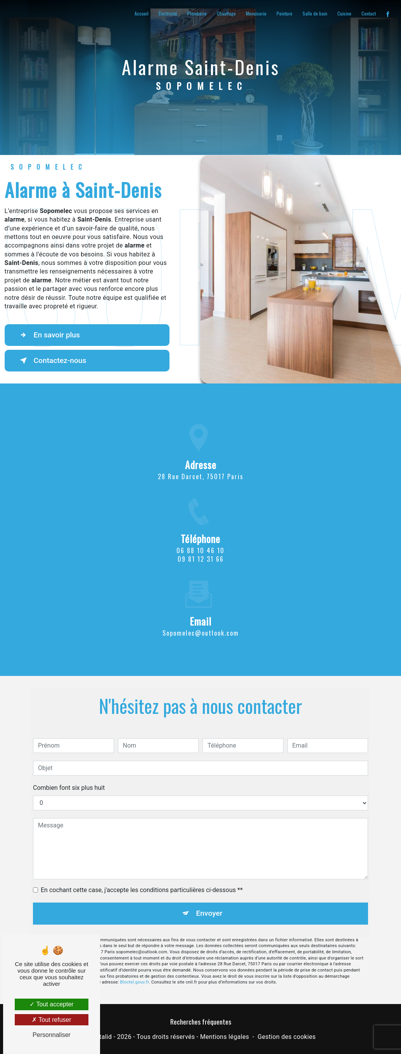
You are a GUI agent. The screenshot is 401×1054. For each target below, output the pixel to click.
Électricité (168, 13)
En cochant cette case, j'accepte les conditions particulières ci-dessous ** (142, 876)
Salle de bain (314, 13)
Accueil (142, 13)
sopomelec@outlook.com (200, 619)
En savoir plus (48, 335)
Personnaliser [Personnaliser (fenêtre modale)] (52, 1035)
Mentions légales (224, 1036)
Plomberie (197, 13)
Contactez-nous (51, 360)
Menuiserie (256, 13)
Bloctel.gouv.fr (134, 968)
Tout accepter (51, 1004)
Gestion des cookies (287, 1036)
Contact (368, 13)
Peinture (284, 13)
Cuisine (344, 13)
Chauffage (226, 13)
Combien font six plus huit (69, 773)
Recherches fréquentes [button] (200, 1021)
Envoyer (209, 899)
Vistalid (101, 1036)
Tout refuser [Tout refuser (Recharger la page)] (51, 1019)
